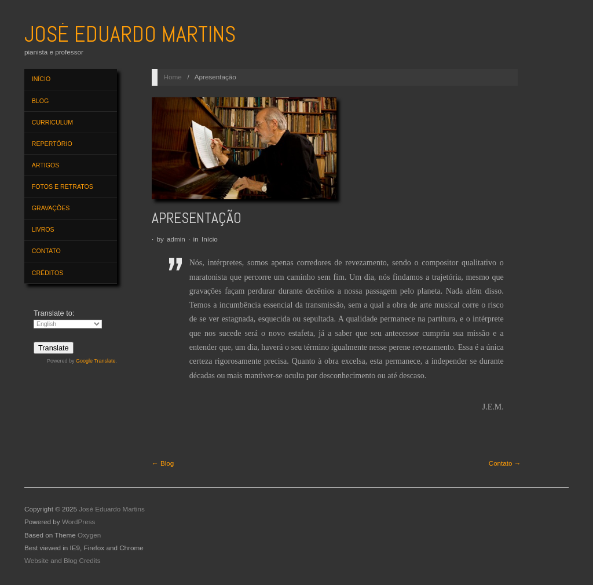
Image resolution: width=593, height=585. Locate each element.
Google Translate (96, 361)
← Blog (163, 463)
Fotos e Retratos (62, 186)
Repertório (52, 143)
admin (176, 239)
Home (173, 77)
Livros (43, 229)
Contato (46, 250)
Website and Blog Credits (62, 560)
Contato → (505, 463)
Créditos (48, 272)
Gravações (51, 207)
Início (41, 78)
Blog (40, 100)
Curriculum (52, 122)
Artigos (46, 165)
